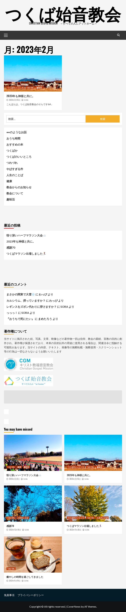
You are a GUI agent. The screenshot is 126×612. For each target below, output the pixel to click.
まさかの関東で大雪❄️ (20, 294)
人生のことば (14, 175)
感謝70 (10, 247)
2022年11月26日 (75, 529)
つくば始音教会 (63, 13)
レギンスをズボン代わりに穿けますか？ (31, 306)
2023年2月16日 (14, 100)
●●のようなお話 (16, 132)
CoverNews (73, 606)
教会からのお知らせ (19, 187)
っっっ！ (12, 312)
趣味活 (39, 87)
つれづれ (30, 87)
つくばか (12, 150)
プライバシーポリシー (31, 595)
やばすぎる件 (14, 169)
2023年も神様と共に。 (20, 96)
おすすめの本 (14, 144)
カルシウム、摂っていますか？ (25, 300)
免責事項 (9, 595)
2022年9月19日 (15, 580)
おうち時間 (13, 138)
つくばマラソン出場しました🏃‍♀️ (26, 253)
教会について (14, 193)
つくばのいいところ (15, 87)
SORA (26, 100)
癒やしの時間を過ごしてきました (24, 576)
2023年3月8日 (14, 479)
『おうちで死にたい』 (20, 319)
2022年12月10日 (15, 529)
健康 (9, 181)
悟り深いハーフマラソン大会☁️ (26, 235)
